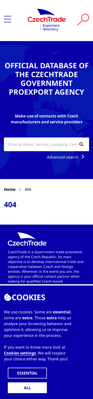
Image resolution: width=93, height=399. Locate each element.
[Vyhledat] (83, 19)
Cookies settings (20, 353)
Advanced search (66, 157)
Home (9, 189)
